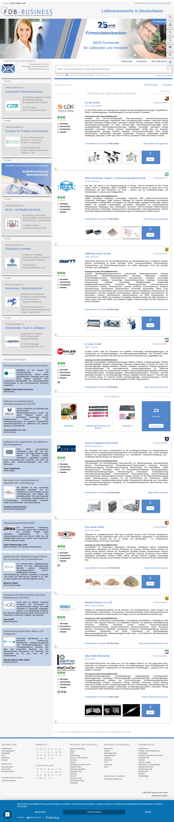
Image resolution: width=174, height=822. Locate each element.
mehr (150, 159)
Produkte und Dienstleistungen (81, 75)
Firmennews (6, 769)
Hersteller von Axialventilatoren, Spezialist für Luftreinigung (21, 481)
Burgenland (108, 749)
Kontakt (167, 3)
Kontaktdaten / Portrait (95, 143)
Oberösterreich (109, 755)
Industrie (141, 760)
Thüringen (74, 783)
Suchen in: (60, 75)
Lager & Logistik (144, 762)
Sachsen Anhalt (76, 778)
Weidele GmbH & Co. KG (98, 602)
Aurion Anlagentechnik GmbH (101, 443)
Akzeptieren (94, 812)
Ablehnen (40, 812)
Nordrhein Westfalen (77, 769)
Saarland (73, 774)
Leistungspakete (7, 751)
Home (6, 3)
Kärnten (107, 751)
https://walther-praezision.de (155, 697)
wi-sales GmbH (93, 344)
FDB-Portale (126, 61)
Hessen (73, 762)
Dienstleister (143, 753)
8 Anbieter (167, 85)
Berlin (72, 753)
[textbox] (111, 69)
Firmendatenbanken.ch (113, 779)
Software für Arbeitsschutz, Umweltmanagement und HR (19, 402)
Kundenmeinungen (8, 781)
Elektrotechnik (143, 758)
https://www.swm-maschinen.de (153, 309)
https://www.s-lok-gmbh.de (155, 143)
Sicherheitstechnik (145, 769)
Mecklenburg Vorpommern (80, 765)
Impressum (157, 3)
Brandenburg (75, 755)
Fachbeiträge (143, 776)
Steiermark (108, 760)
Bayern (72, 751)
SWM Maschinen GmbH (98, 253)
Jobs (3, 755)
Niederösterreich (110, 753)
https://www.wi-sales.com (156, 387)
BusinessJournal (7, 771)
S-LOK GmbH (92, 102)
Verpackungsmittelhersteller (19, 523)
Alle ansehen (156, 426)
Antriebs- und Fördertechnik (148, 751)
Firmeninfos (141, 61)
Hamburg (73, 760)
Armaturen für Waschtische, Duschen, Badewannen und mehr (25, 596)
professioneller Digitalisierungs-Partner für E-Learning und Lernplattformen (25, 557)
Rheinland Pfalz (76, 771)
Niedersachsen (75, 767)
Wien (106, 767)
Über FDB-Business (160, 61)
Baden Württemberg (77, 749)
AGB (137, 3)
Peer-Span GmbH (94, 527)
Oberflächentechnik (145, 767)
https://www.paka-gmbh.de (155, 219)
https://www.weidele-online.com (153, 643)
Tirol (105, 762)
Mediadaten (5, 753)
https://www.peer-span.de (156, 568)
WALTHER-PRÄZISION (97, 656)
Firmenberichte (7, 767)
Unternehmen (6, 749)
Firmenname (103, 75)
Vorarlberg (108, 765)
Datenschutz (145, 3)
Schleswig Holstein (77, 781)
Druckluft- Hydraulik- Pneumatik (150, 755)
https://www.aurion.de (158, 492)
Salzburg (107, 758)
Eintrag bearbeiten (160, 103)
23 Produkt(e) (151, 85)
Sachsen (73, 776)
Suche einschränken (164, 76)
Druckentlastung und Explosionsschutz (25, 365)
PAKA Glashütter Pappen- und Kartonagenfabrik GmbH (115, 178)
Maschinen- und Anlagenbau (149, 765)
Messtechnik (143, 771)
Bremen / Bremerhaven (79, 758)
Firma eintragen (162, 21)
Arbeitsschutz (143, 749)
